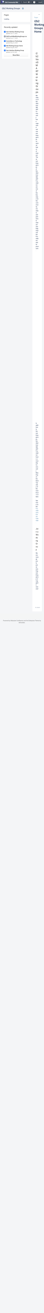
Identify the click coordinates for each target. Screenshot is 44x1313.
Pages (36, 17)
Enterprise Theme (33, 620)
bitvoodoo (22, 622)
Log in (40, 2)
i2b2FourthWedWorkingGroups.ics (16, 36)
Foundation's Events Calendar (37, 514)
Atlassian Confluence (16, 620)
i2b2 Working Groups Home (14, 46)
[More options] (39, 14)
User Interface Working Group (15, 32)
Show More (16, 55)
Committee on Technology (14, 41)
